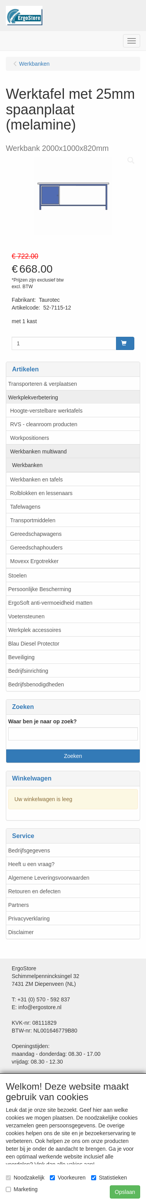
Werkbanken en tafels (36, 479)
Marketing (21, 1189)
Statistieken (109, 1177)
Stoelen (17, 575)
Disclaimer (20, 932)
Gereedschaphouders (36, 547)
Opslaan (125, 1192)
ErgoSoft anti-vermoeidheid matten (50, 603)
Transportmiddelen (32, 520)
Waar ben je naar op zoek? (42, 721)
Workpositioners (29, 438)
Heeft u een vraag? (31, 864)
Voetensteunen (26, 616)
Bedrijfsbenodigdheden (36, 684)
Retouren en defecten (34, 891)
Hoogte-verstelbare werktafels (46, 411)
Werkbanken (27, 465)
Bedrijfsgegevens (29, 850)
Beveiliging (21, 657)
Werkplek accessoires (34, 630)
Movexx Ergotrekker (34, 561)
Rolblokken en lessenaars (41, 493)
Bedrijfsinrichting (28, 671)
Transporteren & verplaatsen (42, 384)
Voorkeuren (68, 1177)
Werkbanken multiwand (38, 451)
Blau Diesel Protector (34, 643)
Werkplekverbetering (33, 397)
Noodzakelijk (25, 1177)
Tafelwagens (25, 507)
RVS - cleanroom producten (43, 424)
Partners (18, 905)
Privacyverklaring (29, 918)
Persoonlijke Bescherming (39, 589)
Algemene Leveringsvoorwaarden (49, 878)
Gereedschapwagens (36, 534)
